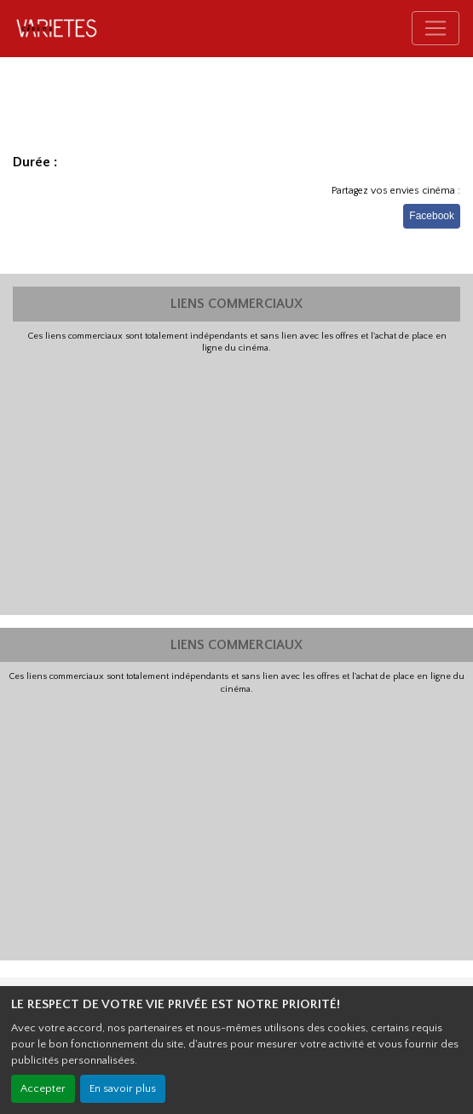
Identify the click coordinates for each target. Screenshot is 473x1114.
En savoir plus (122, 1088)
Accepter (43, 1088)
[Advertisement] (236, 482)
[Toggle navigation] (435, 28)
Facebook (431, 216)
